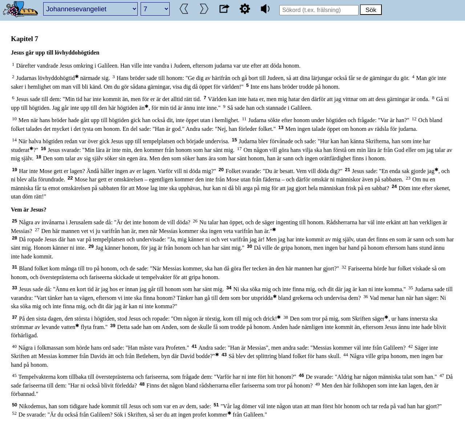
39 (112, 325)
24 (394, 186)
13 (280, 127)
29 (91, 246)
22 (70, 178)
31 (14, 267)
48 (142, 384)
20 (221, 169)
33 (14, 287)
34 (228, 287)
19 (14, 169)
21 (347, 169)
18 (38, 157)
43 (224, 354)
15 (234, 139)
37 (14, 317)
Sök (370, 9)
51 (216, 404)
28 (14, 238)
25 (14, 221)
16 (43, 148)
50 (14, 404)
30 (249, 246)
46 (301, 375)
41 (194, 346)
